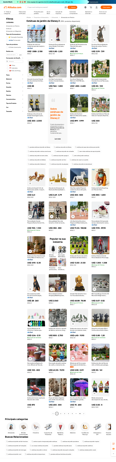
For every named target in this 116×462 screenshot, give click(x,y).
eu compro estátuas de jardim (39, 446)
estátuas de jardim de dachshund (82, 164)
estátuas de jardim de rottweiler (64, 151)
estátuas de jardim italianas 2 (37, 164)
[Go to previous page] (53, 413)
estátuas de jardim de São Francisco (17, 441)
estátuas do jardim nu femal (38, 450)
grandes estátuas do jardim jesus (62, 446)
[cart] (91, 7)
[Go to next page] (84, 413)
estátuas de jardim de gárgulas (58, 164)
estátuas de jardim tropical (90, 441)
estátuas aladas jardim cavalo (87, 450)
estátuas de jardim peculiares (70, 441)
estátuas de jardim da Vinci (57, 160)
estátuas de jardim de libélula (37, 160)
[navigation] (14, 215)
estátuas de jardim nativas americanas (39, 151)
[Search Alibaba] (45, 7)
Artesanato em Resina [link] (67, 17)
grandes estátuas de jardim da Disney (39, 147)
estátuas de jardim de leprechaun (35, 454)
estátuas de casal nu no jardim (79, 160)
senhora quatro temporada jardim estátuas (44, 441)
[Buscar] (72, 7)
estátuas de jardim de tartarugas (16, 450)
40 (80, 413)
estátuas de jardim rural (13, 454)
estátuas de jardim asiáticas (84, 446)
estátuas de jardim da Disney (62, 147)
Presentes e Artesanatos (41, 17)
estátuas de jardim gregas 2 (60, 155)
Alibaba (29, 17)
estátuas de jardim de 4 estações (16, 446)
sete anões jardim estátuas (80, 155)
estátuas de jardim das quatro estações (62, 450)
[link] (113, 443)
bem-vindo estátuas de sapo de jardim (89, 151)
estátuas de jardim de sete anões (38, 155)
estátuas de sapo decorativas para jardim (87, 147)
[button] (65, 7)
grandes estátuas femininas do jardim (60, 454)
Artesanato (55, 17)
